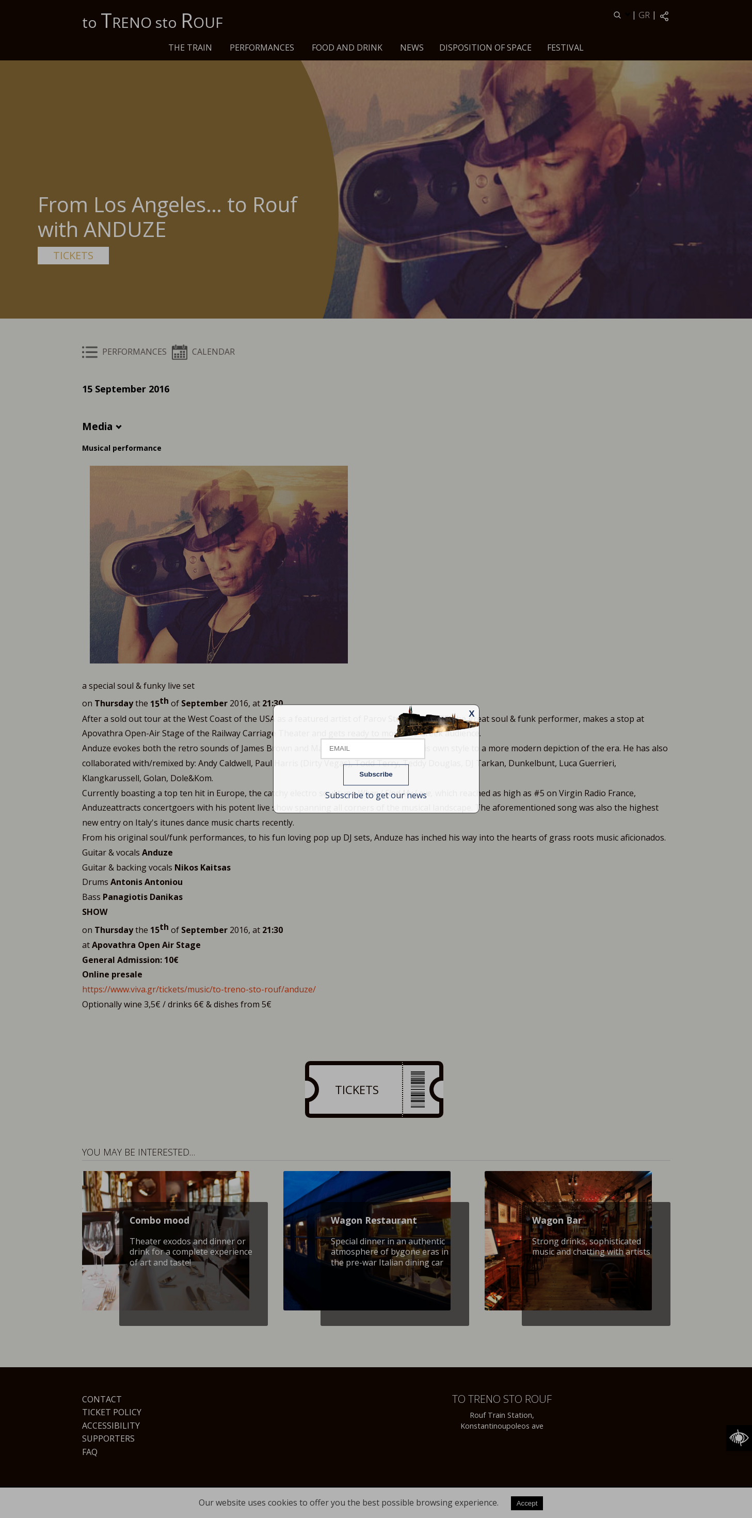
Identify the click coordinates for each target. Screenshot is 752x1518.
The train (190, 47)
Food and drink (347, 47)
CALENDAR (203, 351)
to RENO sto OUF (152, 20)
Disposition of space (485, 47)
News (412, 47)
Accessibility (111, 1425)
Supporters (108, 1438)
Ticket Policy (111, 1412)
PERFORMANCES (262, 47)
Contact (102, 1399)
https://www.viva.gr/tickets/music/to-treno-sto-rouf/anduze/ (199, 989)
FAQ (90, 1452)
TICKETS (73, 255)
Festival (565, 47)
